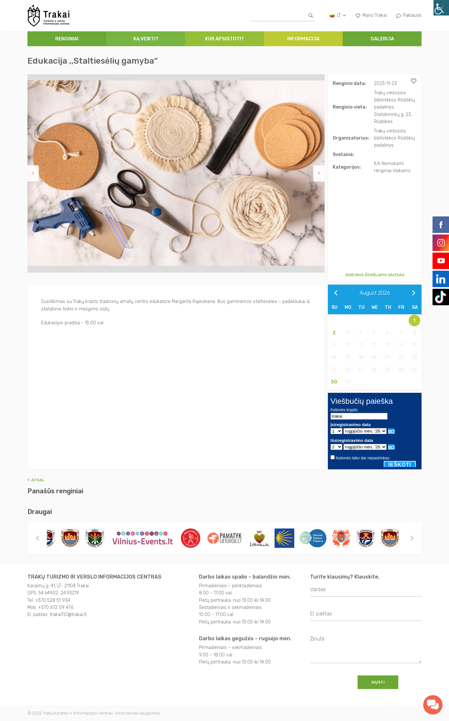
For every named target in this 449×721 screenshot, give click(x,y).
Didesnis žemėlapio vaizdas (374, 275)
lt (337, 15)
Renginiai (66, 39)
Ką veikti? (145, 39)
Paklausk (409, 15)
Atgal (35, 480)
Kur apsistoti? (224, 39)
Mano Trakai (371, 15)
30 (334, 382)
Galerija (382, 39)
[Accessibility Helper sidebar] (441, 8)
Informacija (303, 39)
